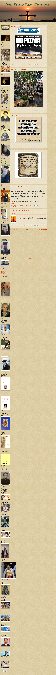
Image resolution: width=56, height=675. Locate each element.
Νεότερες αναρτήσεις (13, 229)
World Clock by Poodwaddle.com (28, 258)
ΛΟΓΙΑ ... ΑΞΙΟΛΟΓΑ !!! (17, 151)
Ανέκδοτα (14, 147)
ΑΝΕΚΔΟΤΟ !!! (15, 115)
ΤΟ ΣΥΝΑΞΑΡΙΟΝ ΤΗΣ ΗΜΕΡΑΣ (20, 210)
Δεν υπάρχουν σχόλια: (30, 64)
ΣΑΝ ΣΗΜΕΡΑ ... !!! (16, 186)
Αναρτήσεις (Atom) (15, 231)
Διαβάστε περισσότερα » (14, 203)
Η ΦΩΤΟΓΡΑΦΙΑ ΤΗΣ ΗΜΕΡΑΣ (19, 69)
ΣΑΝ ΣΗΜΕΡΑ (14, 206)
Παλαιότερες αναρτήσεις (43, 229)
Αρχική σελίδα (27, 229)
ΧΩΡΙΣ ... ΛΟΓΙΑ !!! (16, 26)
